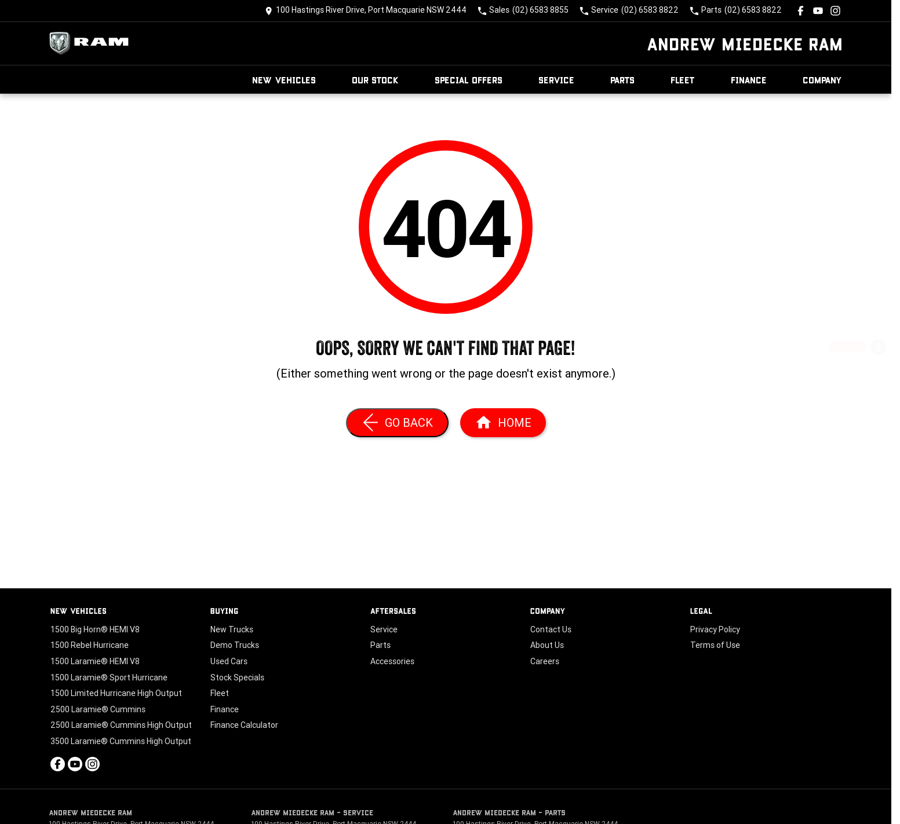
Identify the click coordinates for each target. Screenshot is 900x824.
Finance (749, 79)
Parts (622, 79)
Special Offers (468, 79)
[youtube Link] (818, 10)
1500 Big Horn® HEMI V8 (95, 629)
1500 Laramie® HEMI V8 (95, 661)
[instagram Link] (835, 10)
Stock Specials (237, 677)
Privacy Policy (715, 629)
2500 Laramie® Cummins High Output (121, 725)
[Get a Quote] (878, 348)
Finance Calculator (244, 725)
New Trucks (231, 629)
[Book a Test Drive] (878, 440)
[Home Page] (92, 43)
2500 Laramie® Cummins (97, 709)
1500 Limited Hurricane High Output (116, 693)
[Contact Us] (366, 10)
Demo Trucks (234, 645)
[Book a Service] (878, 379)
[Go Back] (397, 422)
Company (822, 79)
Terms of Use (715, 645)
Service (556, 79)
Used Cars (228, 661)
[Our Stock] (878, 470)
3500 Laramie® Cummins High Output (120, 741)
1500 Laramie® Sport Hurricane (108, 677)
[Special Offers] (878, 410)
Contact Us (550, 629)
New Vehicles (284, 79)
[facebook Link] (800, 10)
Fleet (683, 79)
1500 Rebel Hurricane (89, 645)
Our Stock (375, 79)
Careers (544, 661)
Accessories (392, 661)
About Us (547, 645)
